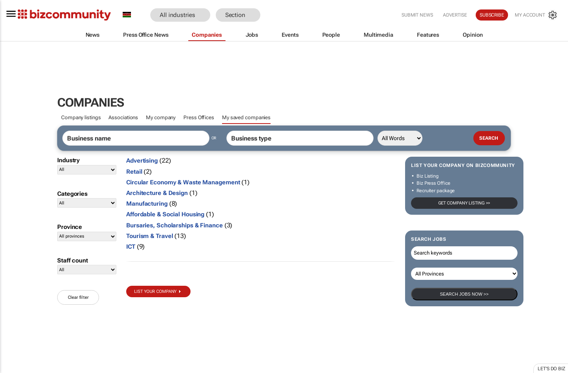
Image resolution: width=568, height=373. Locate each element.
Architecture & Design (157, 193)
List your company (155, 291)
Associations (123, 117)
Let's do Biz (551, 368)
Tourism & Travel (149, 236)
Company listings (81, 117)
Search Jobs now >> (464, 294)
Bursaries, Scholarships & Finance (174, 225)
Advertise (455, 15)
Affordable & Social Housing (165, 214)
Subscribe (492, 15)
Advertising (142, 160)
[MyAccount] (536, 15)
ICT (130, 246)
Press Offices (198, 117)
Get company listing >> (464, 203)
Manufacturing (147, 203)
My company (161, 117)
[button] (272, 15)
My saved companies (246, 117)
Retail (134, 171)
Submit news (417, 15)
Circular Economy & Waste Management (183, 182)
